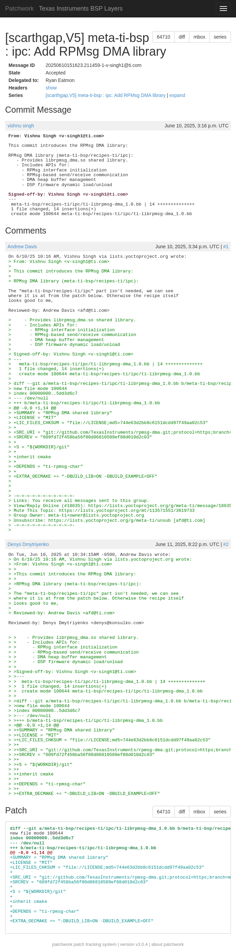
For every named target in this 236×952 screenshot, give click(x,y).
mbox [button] (199, 37)
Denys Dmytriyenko (28, 544)
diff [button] (182, 37)
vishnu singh (21, 125)
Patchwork (19, 8)
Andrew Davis (22, 246)
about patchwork (167, 944)
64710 (163, 37)
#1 (225, 246)
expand (177, 95)
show (51, 87)
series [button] (220, 37)
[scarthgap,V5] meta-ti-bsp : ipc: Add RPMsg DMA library (106, 95)
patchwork (62, 944)
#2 (225, 544)
